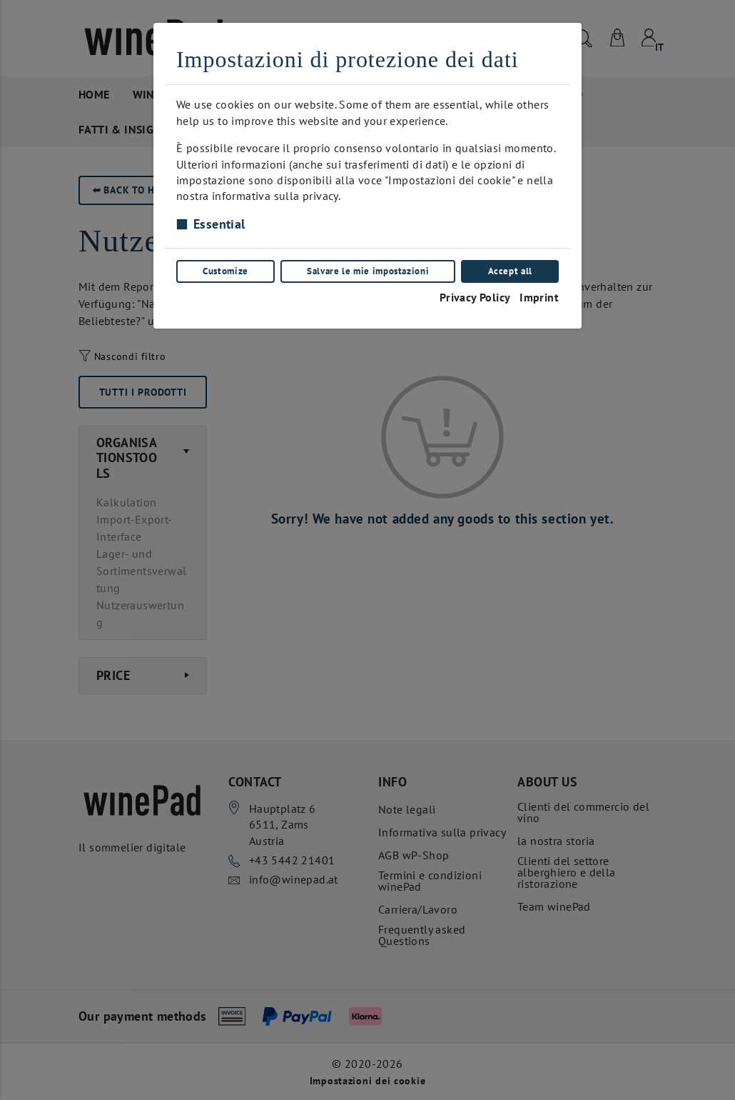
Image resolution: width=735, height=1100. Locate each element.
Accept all (510, 271)
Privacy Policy (475, 297)
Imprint (539, 297)
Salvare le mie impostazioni (368, 271)
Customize (225, 271)
